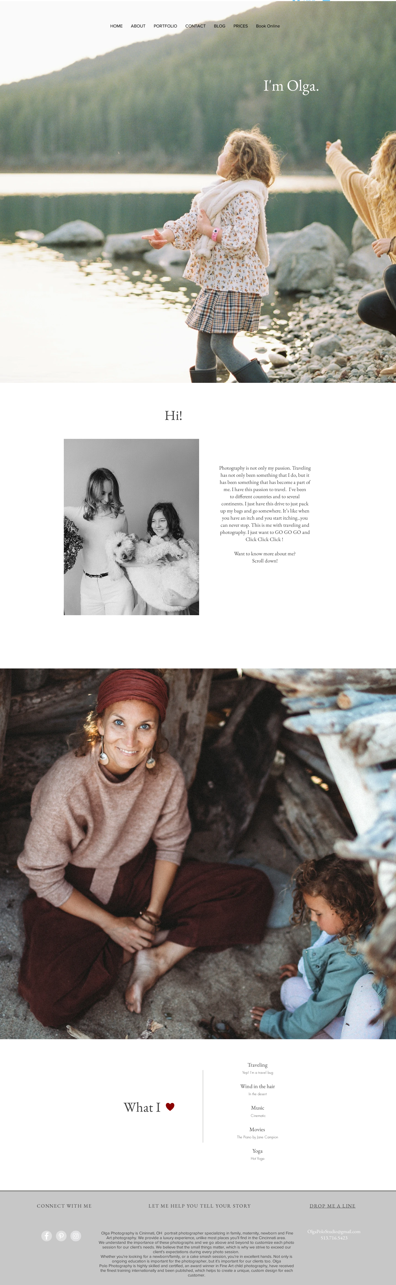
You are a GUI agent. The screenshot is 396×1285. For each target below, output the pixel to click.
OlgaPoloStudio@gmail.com (334, 1231)
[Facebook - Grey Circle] (46, 1236)
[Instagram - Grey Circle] (75, 1236)
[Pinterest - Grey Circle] (61, 1236)
